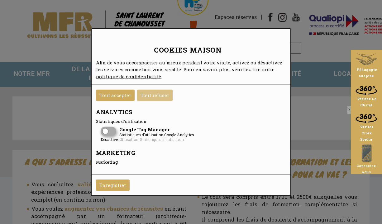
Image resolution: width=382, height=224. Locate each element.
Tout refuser (155, 95)
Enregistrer (112, 185)
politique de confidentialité (128, 76)
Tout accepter (115, 95)
